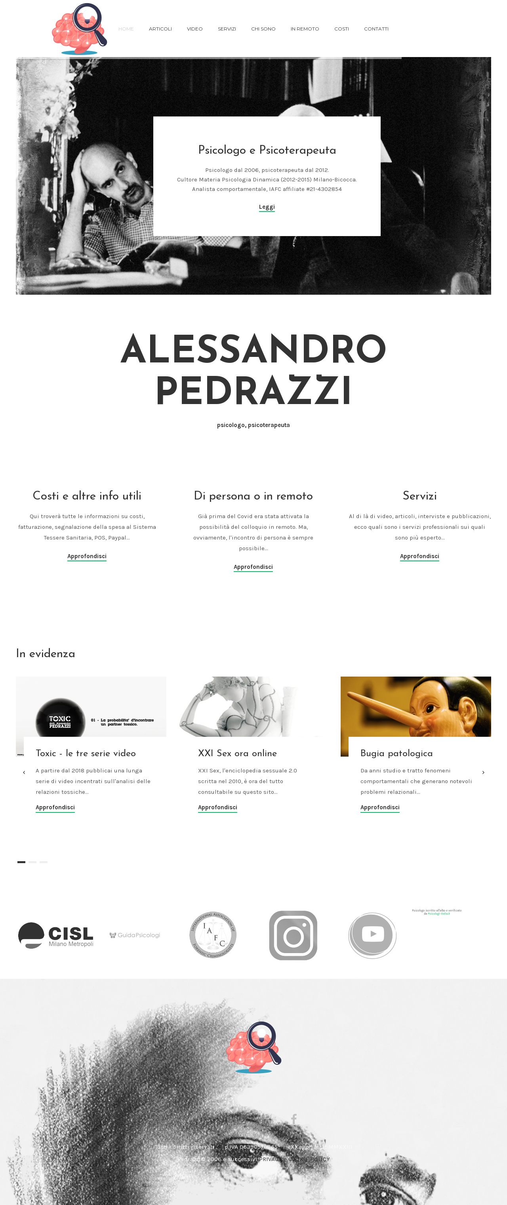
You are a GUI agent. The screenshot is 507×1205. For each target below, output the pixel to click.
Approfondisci (87, 556)
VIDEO (195, 29)
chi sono (263, 29)
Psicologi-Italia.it (439, 913)
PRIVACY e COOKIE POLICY (294, 1159)
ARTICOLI (160, 29)
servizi (227, 29)
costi (341, 29)
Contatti (376, 29)
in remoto (305, 29)
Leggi (267, 206)
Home (126, 29)
